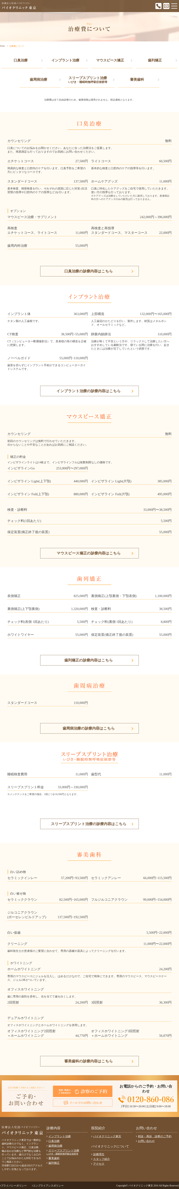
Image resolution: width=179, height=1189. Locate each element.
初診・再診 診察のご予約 (153, 1136)
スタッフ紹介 (100, 1159)
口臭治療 (28, 60)
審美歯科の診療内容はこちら (98, 1061)
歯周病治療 (45, 79)
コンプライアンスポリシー (48, 1185)
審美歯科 (144, 79)
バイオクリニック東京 (106, 1136)
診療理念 (97, 1154)
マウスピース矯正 (114, 60)
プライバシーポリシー (13, 1185)
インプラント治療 (69, 60)
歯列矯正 (162, 60)
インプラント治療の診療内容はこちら (94, 391)
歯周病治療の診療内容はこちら (98, 728)
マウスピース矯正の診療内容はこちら (95, 553)
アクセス (97, 1163)
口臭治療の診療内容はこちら (98, 271)
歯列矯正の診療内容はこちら (98, 660)
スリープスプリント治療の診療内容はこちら (92, 824)
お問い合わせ (145, 1141)
